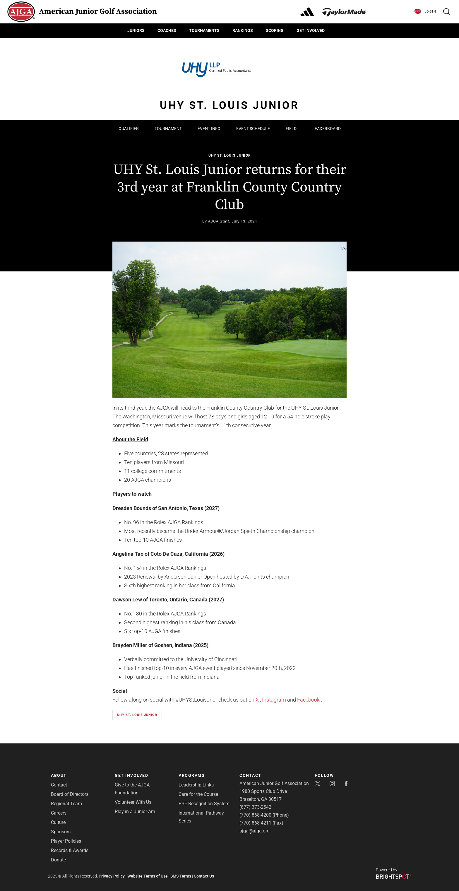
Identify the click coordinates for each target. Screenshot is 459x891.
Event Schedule (253, 128)
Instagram (274, 700)
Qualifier (129, 128)
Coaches (166, 30)
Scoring (275, 30)
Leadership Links (196, 785)
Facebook (308, 700)
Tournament (168, 128)
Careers (58, 813)
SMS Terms (180, 876)
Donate (58, 860)
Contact (59, 785)
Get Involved (311, 30)
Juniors (136, 30)
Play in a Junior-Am (135, 811)
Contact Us (204, 876)
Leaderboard (326, 128)
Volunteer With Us (133, 802)
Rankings (242, 30)
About (59, 775)
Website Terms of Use (147, 876)
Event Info (209, 128)
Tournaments (204, 30)
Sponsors (61, 831)
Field (291, 128)
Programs (192, 775)
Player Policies (66, 841)
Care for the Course (198, 794)
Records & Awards (69, 850)
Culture (58, 822)
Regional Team (66, 803)
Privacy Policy (112, 876)
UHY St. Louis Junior (229, 155)
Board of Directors (69, 794)
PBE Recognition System (204, 803)
